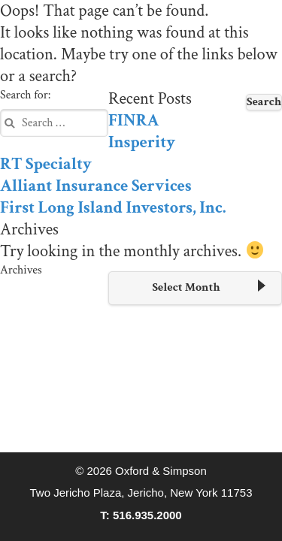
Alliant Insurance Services (95, 186)
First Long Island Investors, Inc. (113, 208)
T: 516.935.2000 (140, 515)
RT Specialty (46, 164)
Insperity (141, 142)
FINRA (133, 120)
